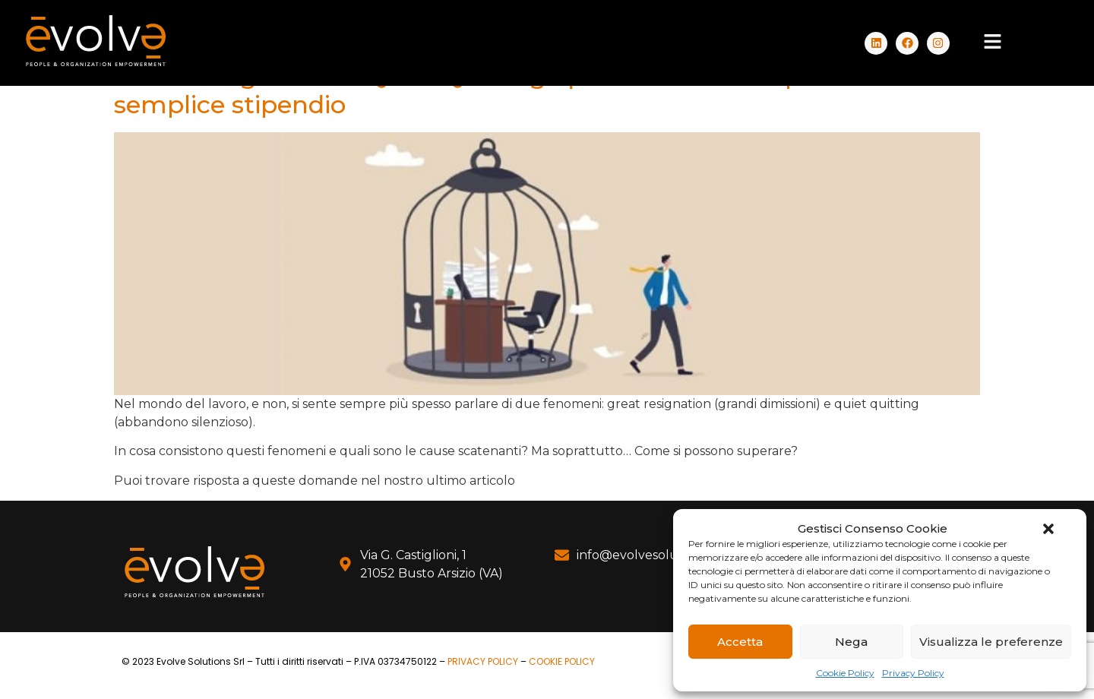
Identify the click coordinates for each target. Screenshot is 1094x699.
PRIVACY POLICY (482, 661)
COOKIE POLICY (562, 661)
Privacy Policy (913, 672)
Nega (851, 641)
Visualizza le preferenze (991, 641)
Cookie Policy (845, 672)
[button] (1048, 528)
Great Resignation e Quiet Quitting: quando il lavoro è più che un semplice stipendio (515, 90)
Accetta (740, 641)
